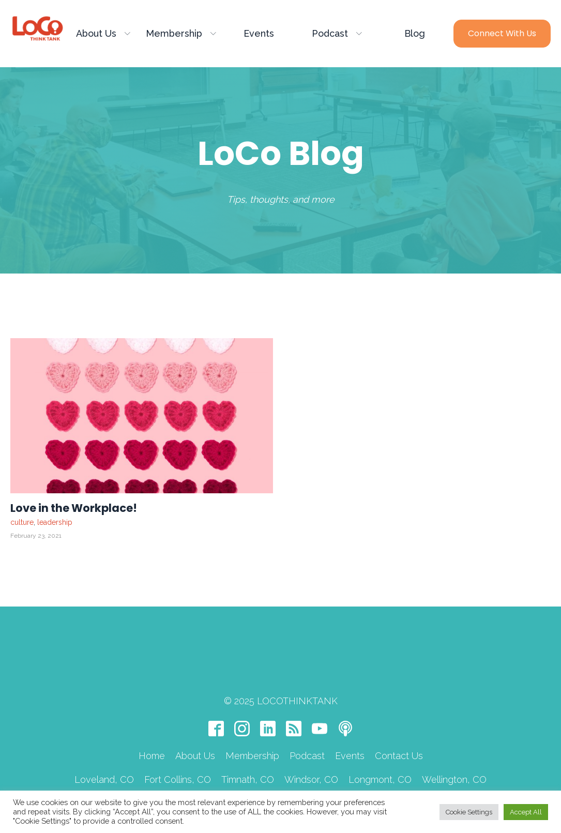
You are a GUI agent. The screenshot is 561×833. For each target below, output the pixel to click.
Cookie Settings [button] (469, 812)
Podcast (337, 33)
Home (152, 719)
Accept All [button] (526, 812)
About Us (103, 33)
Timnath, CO (247, 743)
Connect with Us (502, 33)
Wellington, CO (454, 743)
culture (22, 522)
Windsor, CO (311, 743)
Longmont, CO (380, 743)
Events (259, 33)
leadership (54, 522)
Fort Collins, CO (177, 743)
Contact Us (399, 719)
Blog (414, 33)
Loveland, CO (104, 743)
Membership (181, 33)
